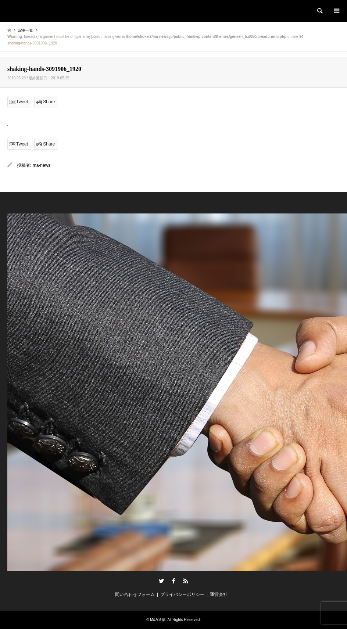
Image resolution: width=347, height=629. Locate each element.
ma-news (42, 165)
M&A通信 (157, 620)
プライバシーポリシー (182, 594)
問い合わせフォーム (135, 594)
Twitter (161, 580)
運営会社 (219, 594)
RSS (185, 580)
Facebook (173, 580)
